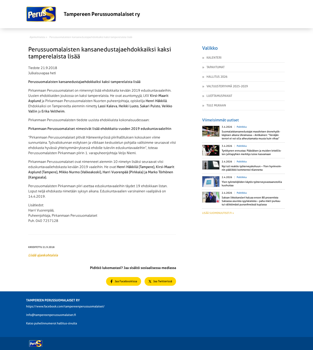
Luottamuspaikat (219, 95)
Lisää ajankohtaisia (43, 255)
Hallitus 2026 (216, 76)
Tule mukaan (216, 105)
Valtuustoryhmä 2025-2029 (227, 86)
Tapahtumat (215, 67)
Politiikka (242, 127)
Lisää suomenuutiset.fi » (218, 213)
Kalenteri (213, 57)
